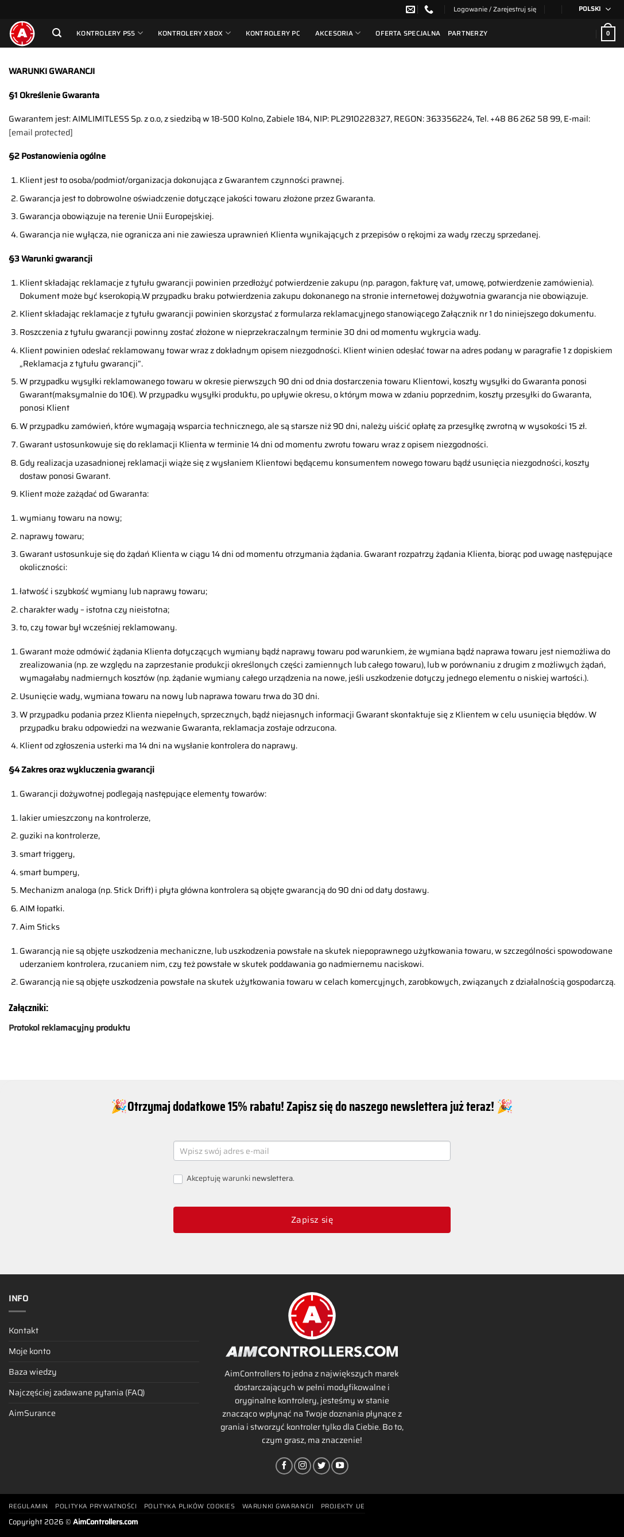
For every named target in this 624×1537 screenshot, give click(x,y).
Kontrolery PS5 (109, 33)
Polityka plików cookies (189, 1506)
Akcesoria (338, 33)
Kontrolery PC (273, 33)
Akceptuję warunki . (233, 1179)
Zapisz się (312, 1220)
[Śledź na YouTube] (339, 1465)
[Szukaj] (56, 33)
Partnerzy (467, 33)
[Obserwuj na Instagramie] (302, 1465)
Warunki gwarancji (277, 1506)
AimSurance (32, 1413)
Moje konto (30, 1351)
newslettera (272, 1178)
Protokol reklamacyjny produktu (69, 1027)
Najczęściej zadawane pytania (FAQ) (77, 1392)
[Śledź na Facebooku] (284, 1465)
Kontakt (23, 1330)
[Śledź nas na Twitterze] (321, 1465)
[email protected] (41, 132)
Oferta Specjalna (407, 33)
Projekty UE (343, 1506)
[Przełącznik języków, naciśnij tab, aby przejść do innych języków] (591, 9)
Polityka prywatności (96, 1506)
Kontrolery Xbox (194, 33)
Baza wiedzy (33, 1372)
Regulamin (28, 1506)
